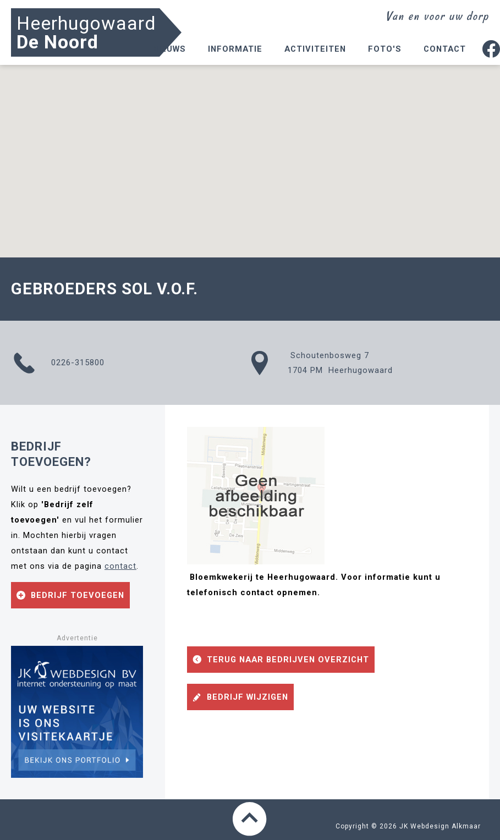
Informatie (235, 49)
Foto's (385, 49)
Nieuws (169, 49)
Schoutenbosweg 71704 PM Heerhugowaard (321, 363)
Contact (445, 49)
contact (120, 566)
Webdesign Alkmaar (445, 826)
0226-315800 (58, 363)
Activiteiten (315, 49)
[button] (250, 151)
